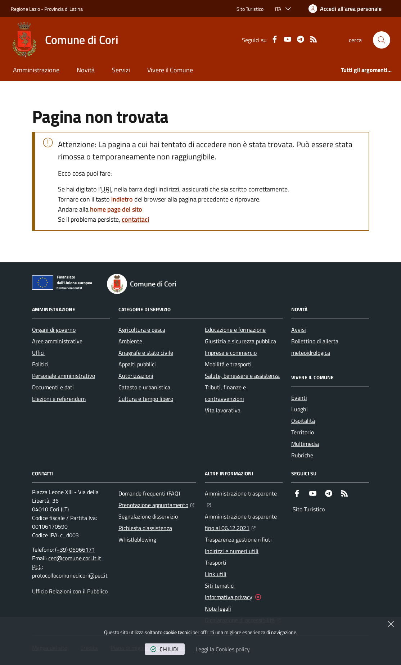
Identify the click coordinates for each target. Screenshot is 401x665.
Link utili (215, 574)
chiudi (164, 649)
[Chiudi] (391, 624)
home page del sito (116, 209)
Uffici (38, 352)
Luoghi (299, 409)
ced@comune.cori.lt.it (74, 558)
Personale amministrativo (63, 375)
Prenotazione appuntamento (156, 504)
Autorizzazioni (135, 375)
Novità (86, 70)
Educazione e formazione (235, 329)
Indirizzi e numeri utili (231, 551)
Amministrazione (36, 70)
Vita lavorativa (222, 410)
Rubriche (302, 455)
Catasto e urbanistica (144, 387)
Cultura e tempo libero (145, 398)
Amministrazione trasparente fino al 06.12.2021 (244, 522)
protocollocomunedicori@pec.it (70, 575)
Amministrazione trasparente (244, 493)
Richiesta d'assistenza (145, 528)
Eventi (299, 397)
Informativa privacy (228, 597)
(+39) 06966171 (75, 549)
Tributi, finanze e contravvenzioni (225, 393)
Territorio (302, 432)
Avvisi (298, 329)
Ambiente (130, 341)
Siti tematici (220, 585)
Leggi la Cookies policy (222, 649)
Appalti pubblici (137, 364)
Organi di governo (54, 329)
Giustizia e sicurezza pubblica (240, 341)
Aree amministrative (57, 341)
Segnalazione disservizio (148, 516)
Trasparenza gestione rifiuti (238, 539)
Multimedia (305, 443)
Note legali (218, 608)
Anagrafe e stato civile (145, 352)
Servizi (121, 70)
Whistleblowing (137, 539)
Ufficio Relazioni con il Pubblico (70, 591)
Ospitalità (303, 420)
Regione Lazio (25, 9)
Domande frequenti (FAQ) (149, 493)
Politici (40, 364)
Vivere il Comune (170, 70)
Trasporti (215, 562)
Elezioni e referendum (59, 398)
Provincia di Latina (63, 9)
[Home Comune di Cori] (64, 40)
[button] (381, 40)
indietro (122, 199)
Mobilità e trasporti (228, 364)
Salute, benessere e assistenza (242, 375)
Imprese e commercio (231, 352)
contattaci (135, 219)
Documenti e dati (53, 387)
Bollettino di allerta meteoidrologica (314, 347)
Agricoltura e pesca (141, 329)
